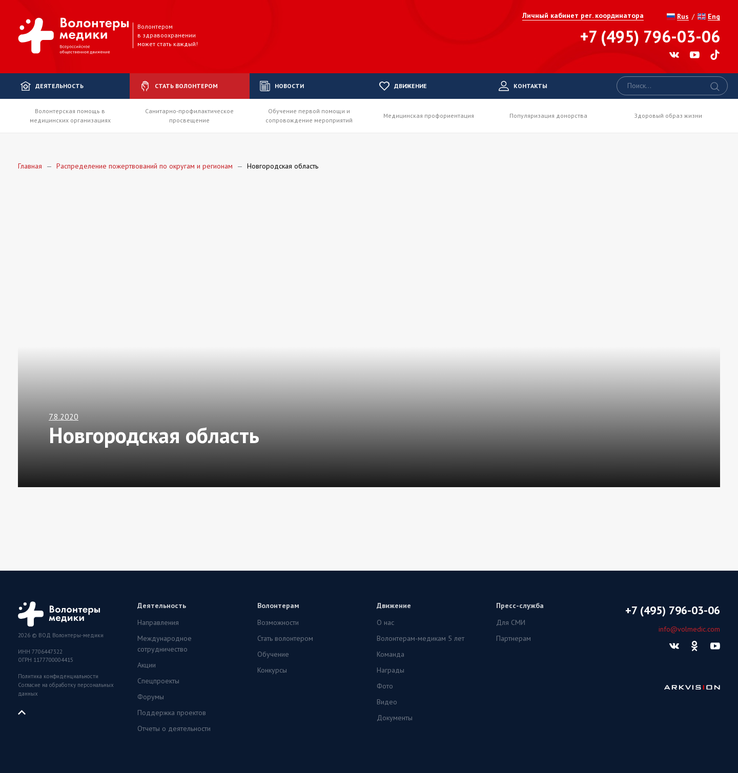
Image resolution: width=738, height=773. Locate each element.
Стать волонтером (285, 638)
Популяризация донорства (548, 115)
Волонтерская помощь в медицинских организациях (70, 115)
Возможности (278, 622)
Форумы (150, 696)
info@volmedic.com (689, 629)
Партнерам (513, 638)
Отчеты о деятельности (174, 728)
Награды (390, 670)
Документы (395, 717)
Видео (387, 701)
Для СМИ (510, 622)
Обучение (273, 654)
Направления (158, 622)
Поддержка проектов (171, 712)
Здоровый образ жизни (668, 115)
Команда (390, 654)
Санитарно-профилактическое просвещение (189, 115)
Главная (30, 166)
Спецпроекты (158, 680)
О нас (385, 622)
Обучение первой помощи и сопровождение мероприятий (309, 115)
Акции (146, 665)
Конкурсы (272, 670)
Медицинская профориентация (428, 115)
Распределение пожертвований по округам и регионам (144, 166)
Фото (385, 686)
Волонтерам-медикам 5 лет (420, 638)
